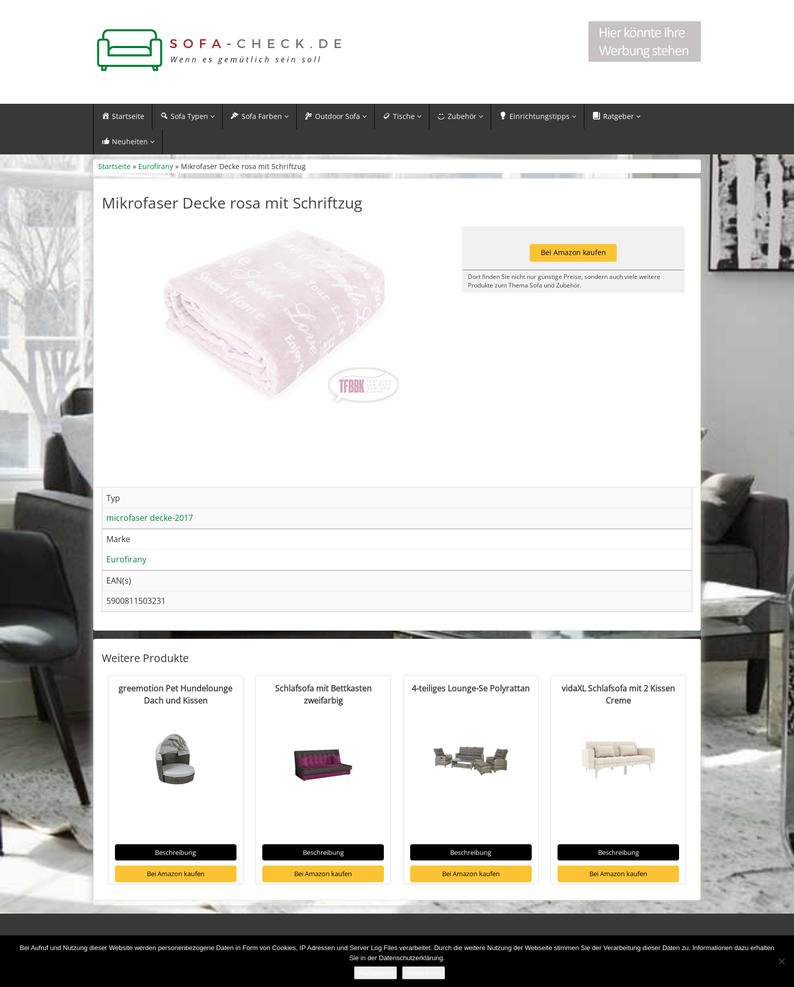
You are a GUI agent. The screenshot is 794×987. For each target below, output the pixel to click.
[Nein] (781, 961)
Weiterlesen (423, 972)
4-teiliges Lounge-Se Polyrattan (471, 712)
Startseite (114, 166)
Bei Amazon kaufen (176, 897)
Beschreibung (175, 876)
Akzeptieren (375, 972)
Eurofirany (155, 166)
